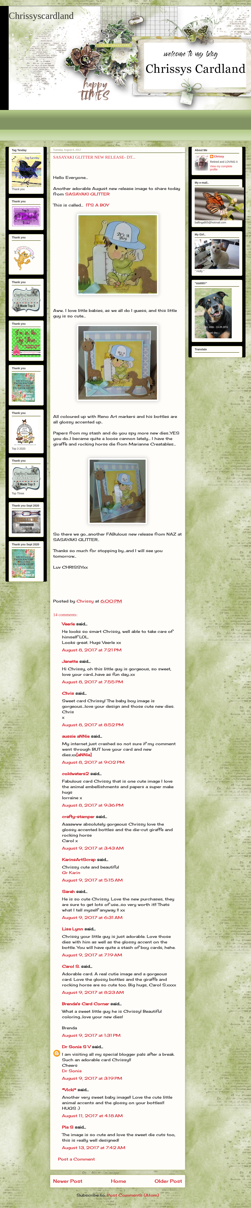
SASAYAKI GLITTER (87, 194)
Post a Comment (76, 1159)
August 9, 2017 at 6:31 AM (92, 917)
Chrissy (219, 156)
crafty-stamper (78, 816)
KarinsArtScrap (79, 859)
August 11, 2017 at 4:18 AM (92, 1115)
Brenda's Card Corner (85, 1003)
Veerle (68, 623)
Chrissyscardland (41, 15)
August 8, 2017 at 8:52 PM (93, 724)
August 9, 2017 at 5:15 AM (92, 880)
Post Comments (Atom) (133, 1195)
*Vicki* (69, 1089)
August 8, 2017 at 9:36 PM (93, 805)
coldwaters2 (75, 773)
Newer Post (67, 1181)
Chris (68, 693)
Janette (70, 661)
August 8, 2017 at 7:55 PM (92, 681)
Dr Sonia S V (76, 1046)
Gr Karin (71, 872)
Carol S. (71, 966)
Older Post (168, 1181)
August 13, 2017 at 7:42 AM (93, 1147)
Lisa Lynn (72, 928)
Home (118, 1181)
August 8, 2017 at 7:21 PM (92, 649)
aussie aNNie (76, 736)
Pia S (67, 1127)
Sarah (68, 891)
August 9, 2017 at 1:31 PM (91, 1035)
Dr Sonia (71, 1070)
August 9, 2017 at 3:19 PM (92, 1078)
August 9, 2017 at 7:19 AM (92, 954)
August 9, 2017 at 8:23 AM (93, 992)
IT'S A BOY (97, 205)
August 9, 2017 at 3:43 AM (93, 848)
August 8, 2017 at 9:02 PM (93, 762)
